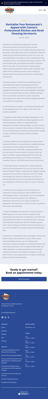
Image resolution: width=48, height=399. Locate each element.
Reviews (3, 334)
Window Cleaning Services (9, 379)
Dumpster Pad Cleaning (8, 382)
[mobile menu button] (45, 10)
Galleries (4, 331)
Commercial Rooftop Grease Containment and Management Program (11, 368)
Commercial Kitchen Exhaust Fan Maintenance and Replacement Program (11, 361)
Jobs (2, 337)
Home (3, 327)
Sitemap (4, 341)
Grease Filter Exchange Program (11, 355)
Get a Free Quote (24, 279)
